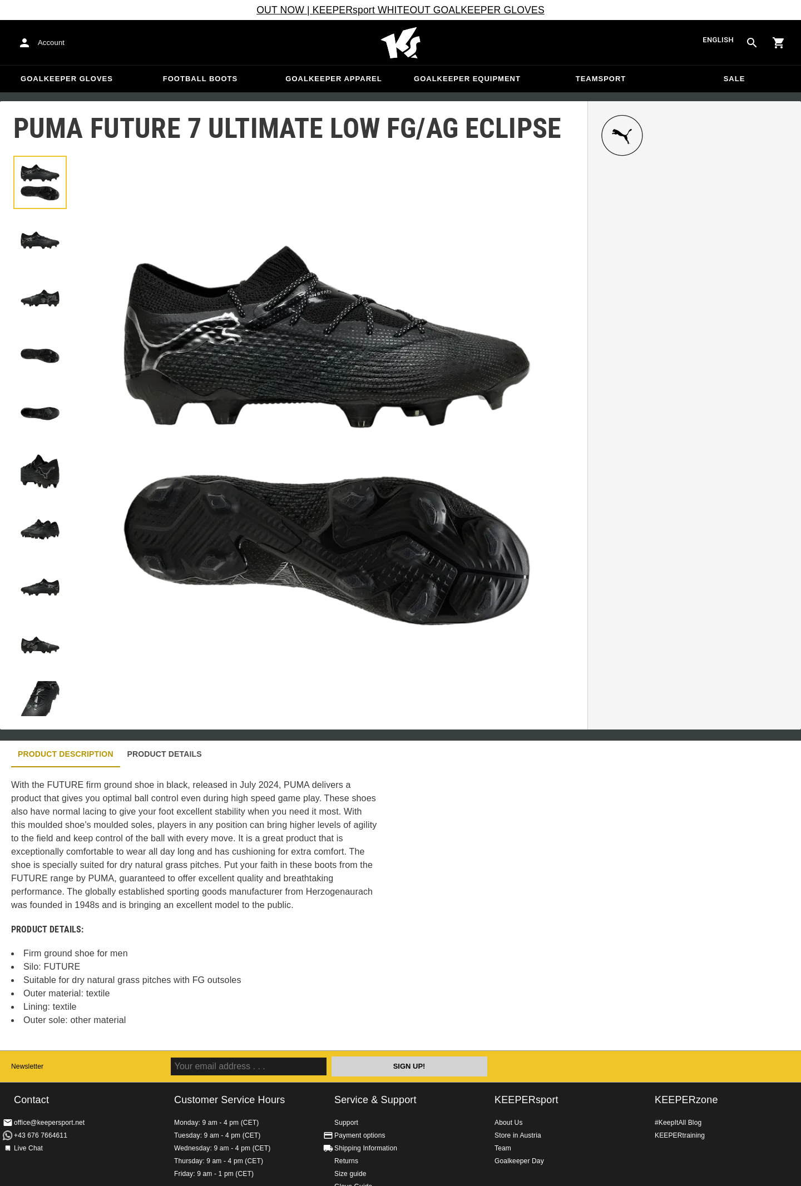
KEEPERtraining (680, 1135)
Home (400, 42)
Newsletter (27, 1066)
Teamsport (601, 79)
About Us (509, 1123)
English (718, 40)
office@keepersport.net (49, 1123)
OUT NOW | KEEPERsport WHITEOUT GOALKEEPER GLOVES (400, 10)
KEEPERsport (526, 1099)
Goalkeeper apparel (333, 79)
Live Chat (28, 1148)
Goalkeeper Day (519, 1161)
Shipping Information (365, 1148)
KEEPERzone (686, 1099)
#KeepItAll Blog (678, 1123)
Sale (734, 79)
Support (346, 1123)
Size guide (350, 1174)
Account (51, 42)
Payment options (359, 1135)
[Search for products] (752, 43)
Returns (346, 1161)
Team (503, 1148)
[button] (40, 182)
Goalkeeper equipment (467, 79)
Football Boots (200, 79)
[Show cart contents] (779, 43)
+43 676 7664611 (40, 1135)
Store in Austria (518, 1135)
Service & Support (375, 1099)
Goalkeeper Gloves (67, 79)
